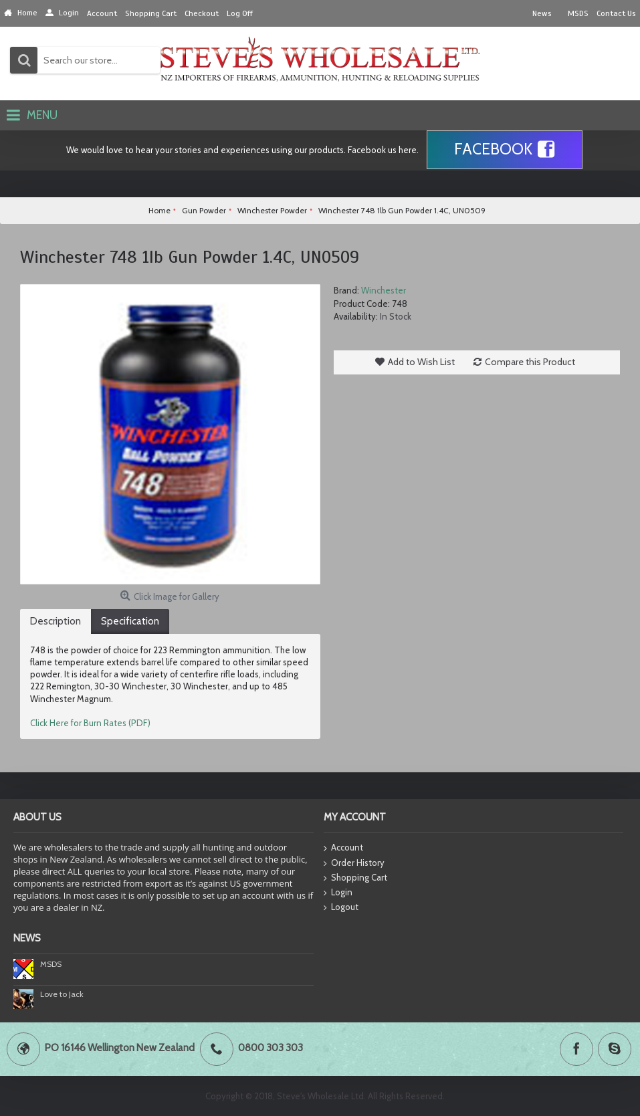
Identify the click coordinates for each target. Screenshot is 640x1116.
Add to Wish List (421, 362)
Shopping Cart (355, 878)
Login (338, 893)
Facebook (504, 150)
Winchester (383, 290)
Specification (130, 621)
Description (55, 621)
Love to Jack (62, 994)
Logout (341, 907)
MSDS (51, 964)
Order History (354, 863)
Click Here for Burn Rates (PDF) (90, 722)
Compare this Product (530, 362)
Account (343, 848)
